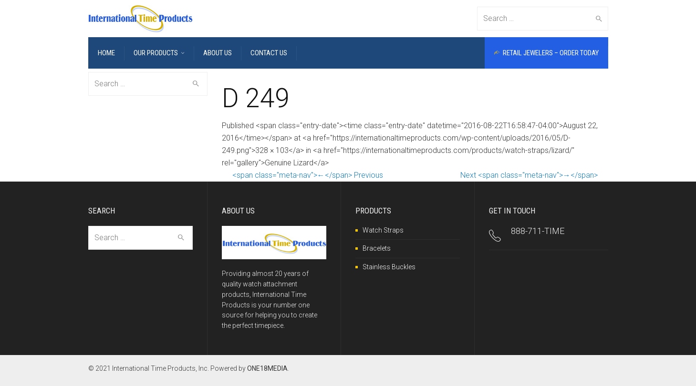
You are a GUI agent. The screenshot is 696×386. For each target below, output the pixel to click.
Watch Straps (383, 230)
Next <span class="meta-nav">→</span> (529, 174)
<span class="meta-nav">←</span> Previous (307, 174)
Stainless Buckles (389, 266)
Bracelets (377, 248)
